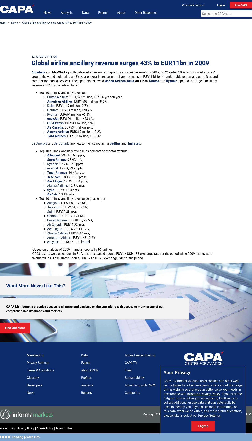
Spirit (51, 211)
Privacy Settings (209, 415)
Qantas (154, 81)
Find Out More (15, 328)
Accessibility (7, 428)
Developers (34, 385)
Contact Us (132, 392)
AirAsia (52, 194)
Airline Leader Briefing (140, 355)
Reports (86, 392)
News (47, 12)
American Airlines (60, 101)
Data (85, 12)
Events (102, 12)
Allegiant (53, 155)
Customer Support (193, 5)
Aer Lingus (55, 181)
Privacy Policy (25, 428)
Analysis (67, 12)
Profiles (86, 377)
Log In (221, 5)
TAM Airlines (56, 136)
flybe (50, 190)
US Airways (55, 123)
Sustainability (134, 377)
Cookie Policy (45, 428)
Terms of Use (64, 428)
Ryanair (171, 81)
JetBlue (115, 143)
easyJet (52, 118)
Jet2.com (54, 177)
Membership (35, 355)
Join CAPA (240, 5)
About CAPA (89, 370)
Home (3, 22)
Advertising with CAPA (140, 385)
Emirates (133, 143)
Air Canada (55, 127)
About (121, 12)
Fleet (128, 370)
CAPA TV (131, 363)
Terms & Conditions (40, 370)
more (85, 242)
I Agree (203, 426)
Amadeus (38, 72)
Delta (130, 81)
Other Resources (146, 12)
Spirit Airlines (56, 159)
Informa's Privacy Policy (203, 394)
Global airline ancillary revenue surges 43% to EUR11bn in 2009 (57, 22)
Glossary (33, 377)
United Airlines (115, 81)
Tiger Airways (57, 172)
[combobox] (226, 13)
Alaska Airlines (58, 131)
